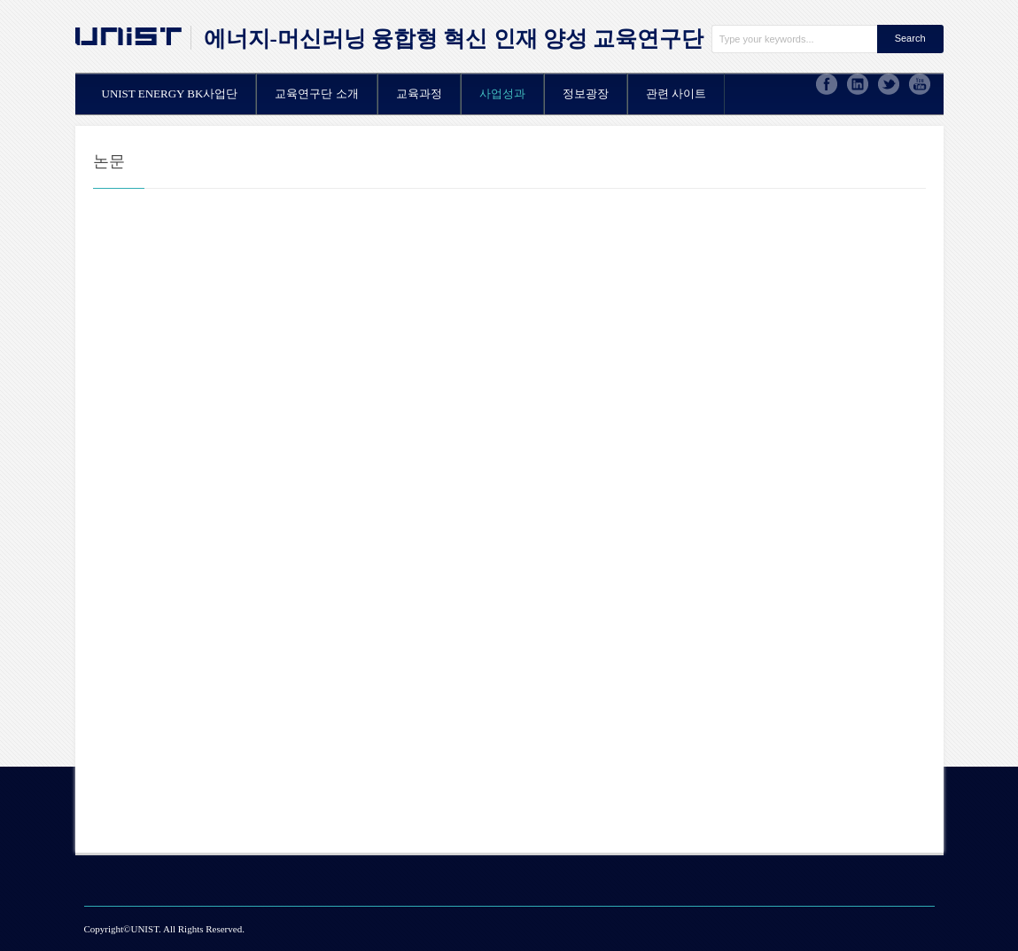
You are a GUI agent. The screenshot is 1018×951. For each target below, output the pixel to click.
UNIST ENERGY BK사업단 (170, 93)
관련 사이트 (676, 93)
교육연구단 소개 (316, 93)
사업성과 (502, 93)
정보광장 (586, 93)
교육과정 (419, 93)
